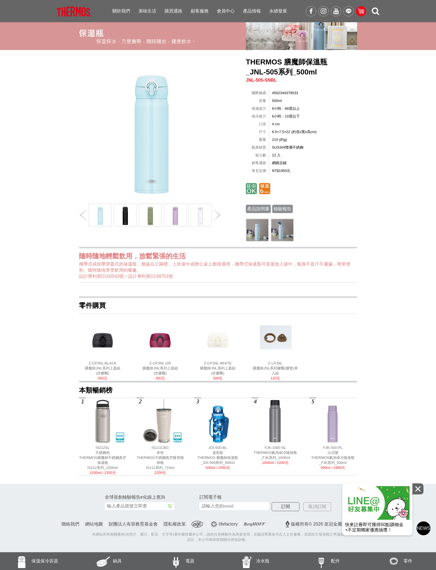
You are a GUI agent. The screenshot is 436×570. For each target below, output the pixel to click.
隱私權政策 (175, 524)
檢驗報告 (282, 208)
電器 (170, 561)
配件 (315, 561)
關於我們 (121, 11)
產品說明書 (258, 208)
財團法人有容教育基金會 (133, 524)
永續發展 (278, 11)
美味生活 (147, 11)
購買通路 (173, 11)
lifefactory (224, 524)
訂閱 (285, 506)
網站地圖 (94, 524)
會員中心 (226, 11)
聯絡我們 (70, 524)
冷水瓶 (243, 561)
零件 (388, 561)
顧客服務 (200, 11)
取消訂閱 (317, 506)
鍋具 (97, 561)
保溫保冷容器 (29, 561)
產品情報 (252, 11)
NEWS (423, 528)
